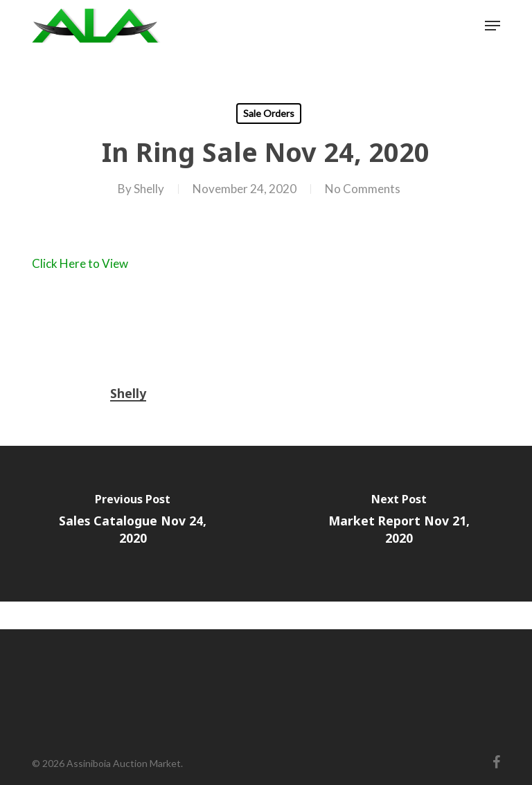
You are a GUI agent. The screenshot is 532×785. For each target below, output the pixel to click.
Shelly (149, 188)
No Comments (362, 188)
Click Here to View (80, 263)
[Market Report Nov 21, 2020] (399, 524)
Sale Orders (268, 113)
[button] (492, 26)
